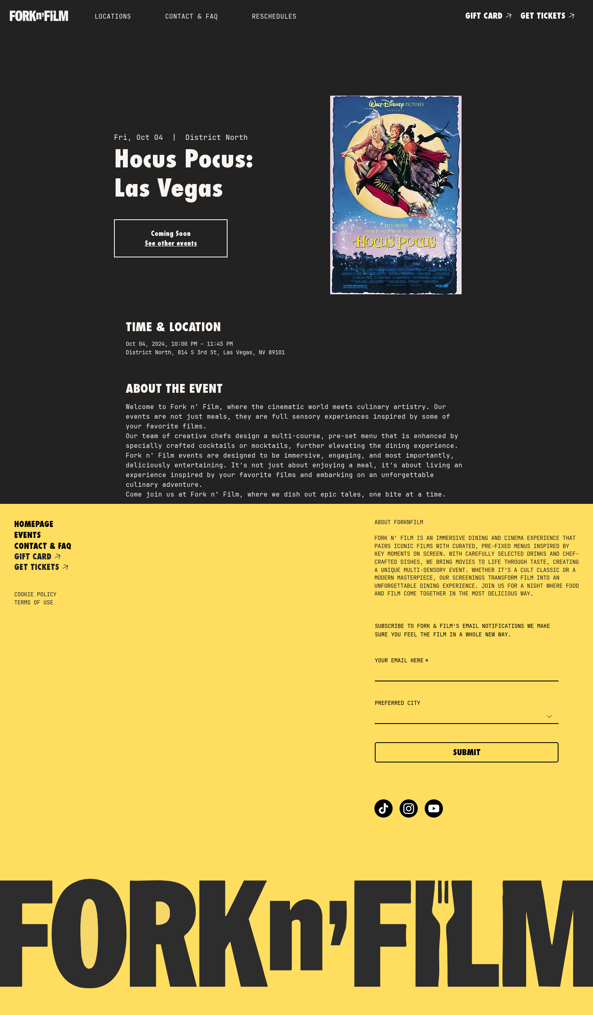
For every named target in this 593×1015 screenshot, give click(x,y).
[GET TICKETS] (549, 15)
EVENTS (27, 535)
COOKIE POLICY (35, 594)
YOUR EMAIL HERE (401, 660)
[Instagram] (409, 808)
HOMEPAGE (34, 524)
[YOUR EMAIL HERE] (464, 674)
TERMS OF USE (33, 602)
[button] (425, 14)
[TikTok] (383, 808)
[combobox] (467, 717)
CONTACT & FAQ (42, 546)
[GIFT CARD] (490, 15)
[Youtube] (434, 808)
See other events (171, 243)
